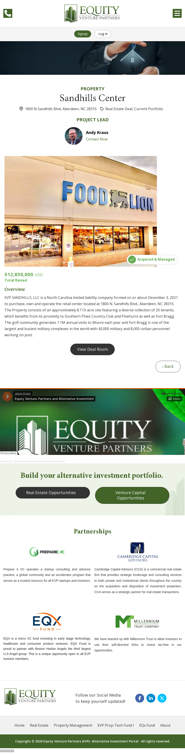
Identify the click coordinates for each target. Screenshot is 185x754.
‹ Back (168, 366)
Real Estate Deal (118, 108)
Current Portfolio (148, 108)
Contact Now (97, 139)
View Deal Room (92, 349)
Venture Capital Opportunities (130, 495)
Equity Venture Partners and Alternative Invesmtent (39, 461)
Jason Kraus (6, 461)
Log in (103, 33)
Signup (83, 33)
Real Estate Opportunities (51, 492)
